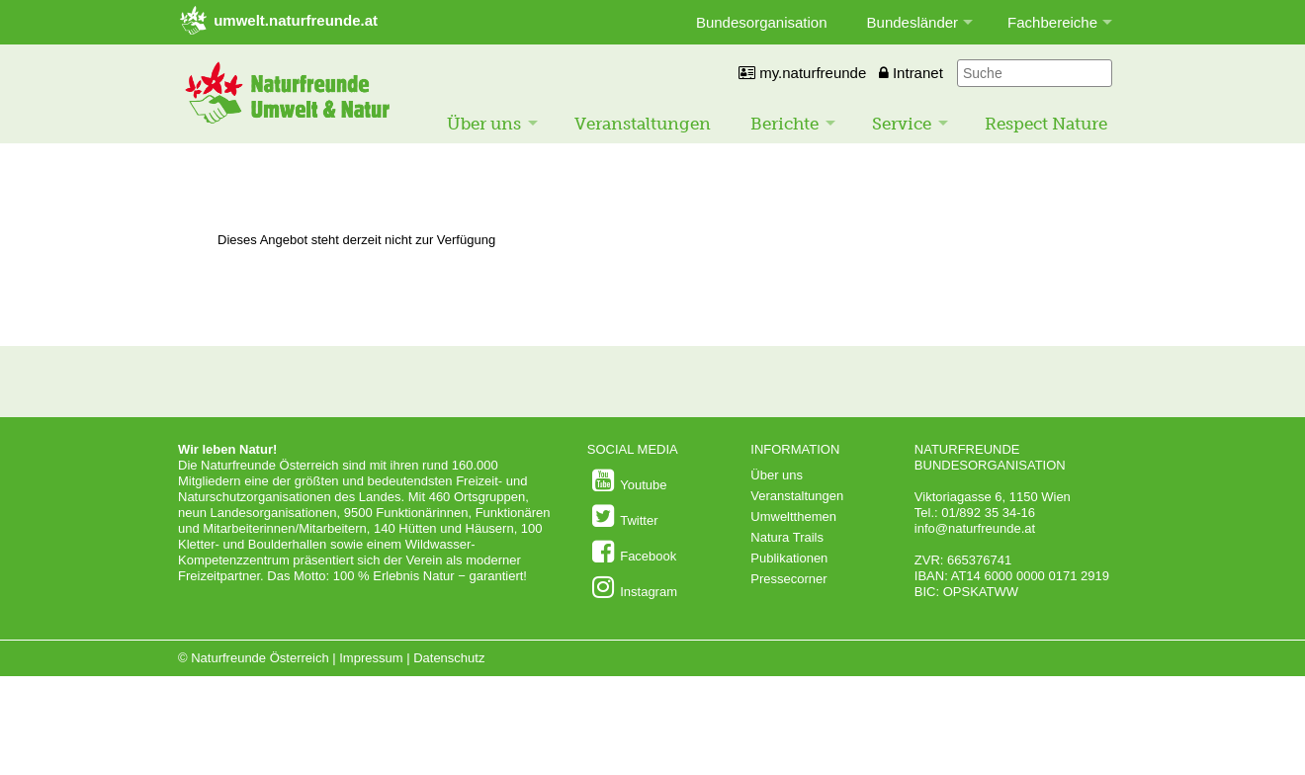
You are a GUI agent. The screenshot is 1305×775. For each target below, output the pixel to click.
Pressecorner (788, 578)
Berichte (784, 123)
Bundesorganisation (761, 22)
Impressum (370, 657)
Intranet (911, 72)
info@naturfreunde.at (974, 528)
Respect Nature (1046, 123)
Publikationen (788, 558)
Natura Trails (787, 537)
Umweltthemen (793, 516)
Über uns (484, 123)
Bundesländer (913, 22)
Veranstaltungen (642, 123)
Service (901, 123)
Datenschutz (448, 657)
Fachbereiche (1052, 22)
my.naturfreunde (802, 72)
